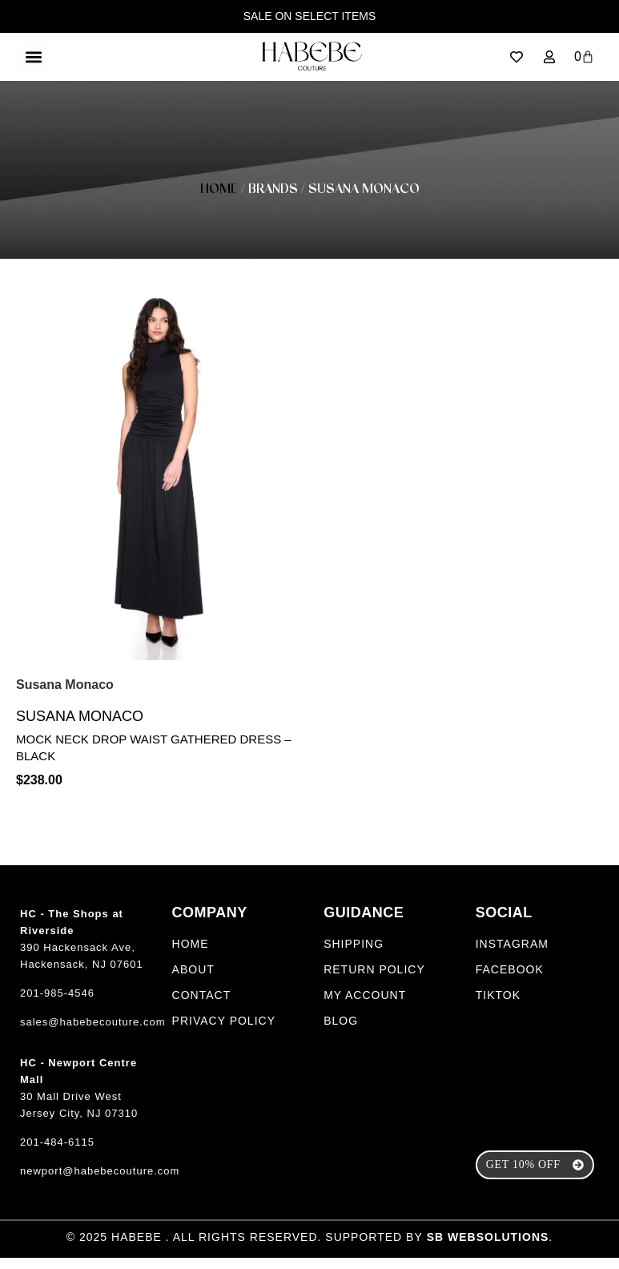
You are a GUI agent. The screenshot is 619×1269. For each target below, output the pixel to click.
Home (219, 189)
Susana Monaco (79, 727)
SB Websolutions (488, 1248)
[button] (33, 56)
